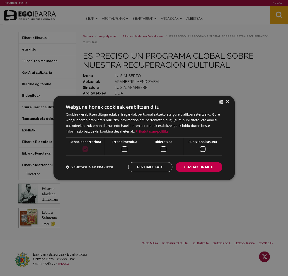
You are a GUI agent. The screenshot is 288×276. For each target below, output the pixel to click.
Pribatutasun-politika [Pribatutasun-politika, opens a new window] (152, 131)
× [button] (227, 102)
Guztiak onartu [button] (199, 167)
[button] (89, 167)
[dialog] (144, 138)
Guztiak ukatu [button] (150, 167)
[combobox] (221, 102)
